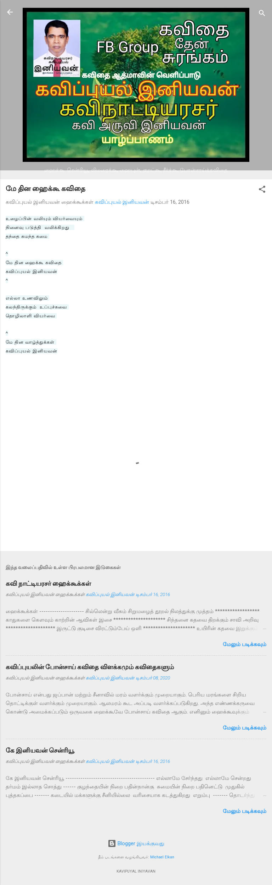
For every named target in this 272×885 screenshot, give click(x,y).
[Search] (262, 14)
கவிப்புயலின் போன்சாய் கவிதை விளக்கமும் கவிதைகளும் (90, 667)
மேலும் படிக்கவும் (244, 644)
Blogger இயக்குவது (136, 843)
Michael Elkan (162, 857)
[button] (262, 190)
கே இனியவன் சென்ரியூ (40, 750)
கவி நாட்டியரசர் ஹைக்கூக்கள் (48, 583)
